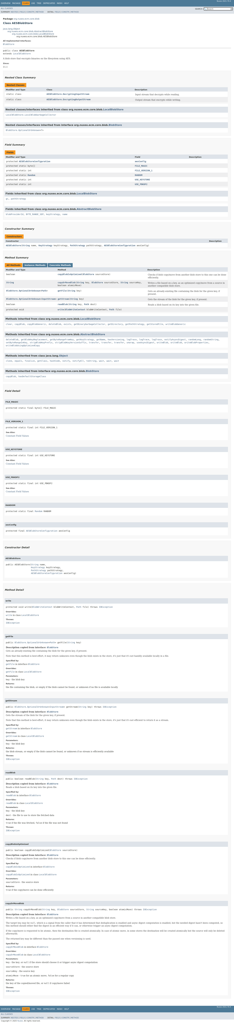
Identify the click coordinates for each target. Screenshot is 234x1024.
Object (63, 355)
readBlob (63, 304)
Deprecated (49, 3)
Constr (30, 12)
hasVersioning (116, 339)
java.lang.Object (11, 29)
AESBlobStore (13, 245)
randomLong (194, 339)
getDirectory (115, 324)
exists (67, 324)
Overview (5, 3)
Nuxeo (20, 1021)
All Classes (7, 8)
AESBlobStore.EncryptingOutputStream (69, 99)
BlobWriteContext (75, 309)
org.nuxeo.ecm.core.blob (26, 19)
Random (31, 175)
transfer (94, 342)
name (64, 214)
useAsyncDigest (145, 342)
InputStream (48, 299)
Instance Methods (34, 265)
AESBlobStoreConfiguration (34, 161)
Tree (39, 3)
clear (9, 324)
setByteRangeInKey (16, 342)
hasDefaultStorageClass (32, 376)
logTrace (132, 339)
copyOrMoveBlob (66, 282)
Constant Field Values (17, 436)
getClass (42, 361)
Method (40, 12)
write (61, 309)
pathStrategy (18, 199)
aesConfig (140, 161)
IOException (106, 607)
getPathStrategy (134, 324)
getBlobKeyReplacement (34, 339)
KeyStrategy (45, 245)
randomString (210, 339)
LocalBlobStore (22, 53)
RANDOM (138, 175)
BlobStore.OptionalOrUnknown (23, 130)
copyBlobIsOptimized (69, 274)
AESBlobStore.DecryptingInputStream (68, 94)
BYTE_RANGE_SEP (35, 214)
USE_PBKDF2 (141, 184)
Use (33, 3)
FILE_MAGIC (141, 166)
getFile (62, 291)
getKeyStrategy (85, 339)
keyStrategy (53, 214)
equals (18, 361)
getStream (63, 299)
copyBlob (20, 324)
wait (101, 361)
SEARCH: (199, 9)
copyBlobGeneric (36, 324)
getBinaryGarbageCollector (89, 324)
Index (60, 3)
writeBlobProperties (196, 342)
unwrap (130, 342)
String (26, 245)
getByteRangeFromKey (62, 339)
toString (91, 361)
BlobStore (8, 44)
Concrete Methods (60, 265)
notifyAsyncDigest (175, 339)
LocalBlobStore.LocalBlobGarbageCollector (31, 115)
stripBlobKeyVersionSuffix (70, 342)
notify (66, 361)
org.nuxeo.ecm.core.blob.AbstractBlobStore (30, 31)
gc (7, 199)
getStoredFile (155, 324)
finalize (30, 361)
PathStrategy (77, 245)
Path (44, 291)
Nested (14, 12)
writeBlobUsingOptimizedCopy (23, 345)
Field (22, 12)
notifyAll (78, 361)
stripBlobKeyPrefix (41, 342)
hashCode (55, 361)
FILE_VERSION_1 (143, 170)
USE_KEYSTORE (142, 179)
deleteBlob (55, 324)
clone (9, 361)
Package (16, 3)
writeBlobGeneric (176, 324)
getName (100, 339)
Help (66, 3)
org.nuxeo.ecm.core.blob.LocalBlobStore (33, 34)
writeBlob (162, 342)
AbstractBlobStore (89, 209)
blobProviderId (14, 214)
